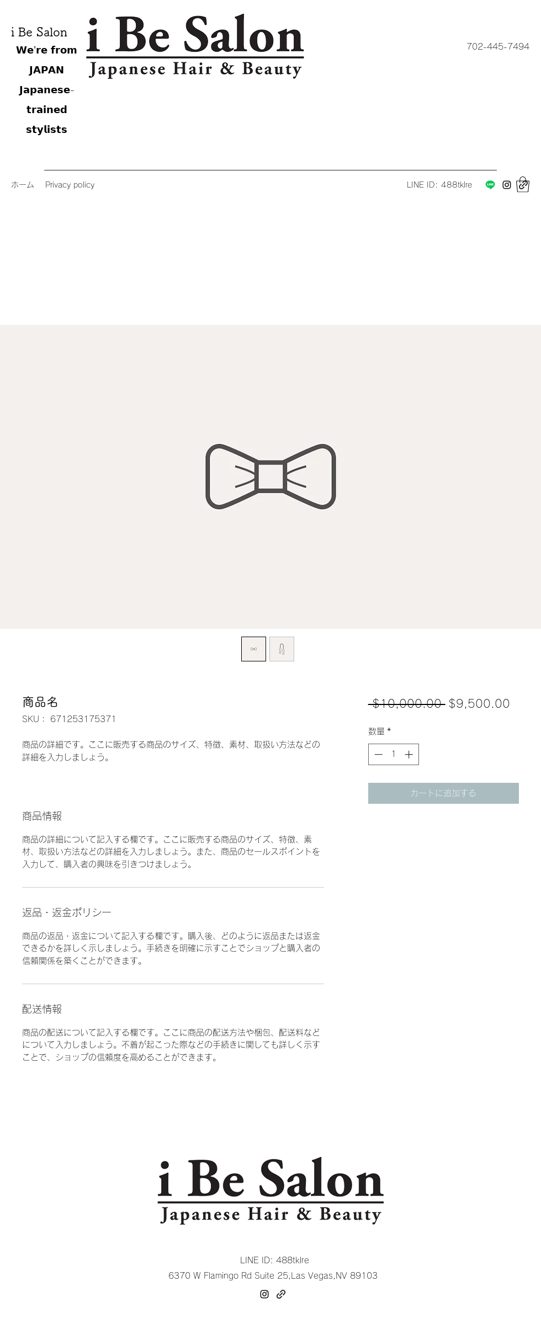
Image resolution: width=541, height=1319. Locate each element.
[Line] (490, 184)
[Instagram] (506, 184)
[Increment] (409, 754)
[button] (497, 47)
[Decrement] (377, 754)
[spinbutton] (393, 754)
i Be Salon (39, 32)
